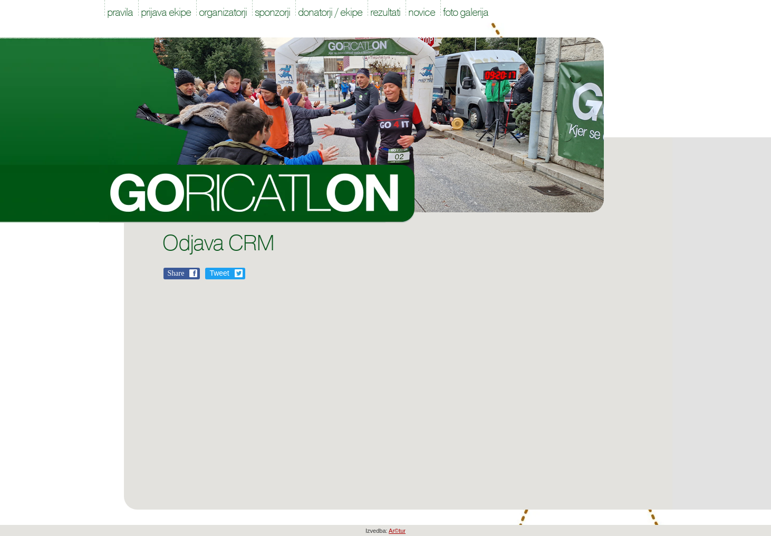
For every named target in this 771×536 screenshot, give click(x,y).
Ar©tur (397, 531)
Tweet (219, 273)
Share (176, 273)
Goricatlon (257, 194)
